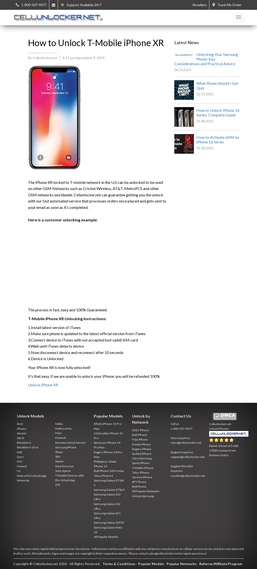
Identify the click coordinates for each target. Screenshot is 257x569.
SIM (57, 456)
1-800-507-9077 (181, 428)
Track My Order (227, 5)
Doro (20, 457)
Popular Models (151, 564)
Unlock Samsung (143, 496)
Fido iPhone (140, 439)
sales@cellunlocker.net (186, 442)
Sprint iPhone (140, 463)
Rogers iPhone (141, 449)
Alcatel (21, 433)
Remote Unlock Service (70, 442)
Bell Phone (139, 486)
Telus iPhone (140, 472)
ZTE (57, 485)
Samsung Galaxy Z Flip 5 (109, 490)
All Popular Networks (146, 491)
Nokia (59, 424)
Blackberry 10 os (28, 447)
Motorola (23, 480)
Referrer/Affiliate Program (220, 564)
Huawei (22, 466)
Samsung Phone (65, 447)
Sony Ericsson (64, 466)
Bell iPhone (139, 435)
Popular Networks (182, 564)
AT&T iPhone (140, 430)
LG (19, 471)
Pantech (60, 438)
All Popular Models (106, 537)
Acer (20, 424)
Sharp (59, 452)
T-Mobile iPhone (142, 468)
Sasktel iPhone (141, 453)
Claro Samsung (142, 458)
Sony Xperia (63, 471)
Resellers (199, 5)
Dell (19, 452)
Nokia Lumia (63, 428)
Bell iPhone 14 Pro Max (109, 471)
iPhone (21, 428)
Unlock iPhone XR (43, 384)
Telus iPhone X (103, 476)
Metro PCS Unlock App (31, 476)
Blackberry (24, 442)
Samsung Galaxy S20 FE (109, 522)
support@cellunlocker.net (187, 457)
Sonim (59, 461)
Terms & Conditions (119, 564)
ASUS (20, 438)
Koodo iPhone (141, 444)
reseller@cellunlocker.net (188, 476)
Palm (58, 433)
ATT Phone (139, 482)
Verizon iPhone (142, 477)
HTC (20, 461)
